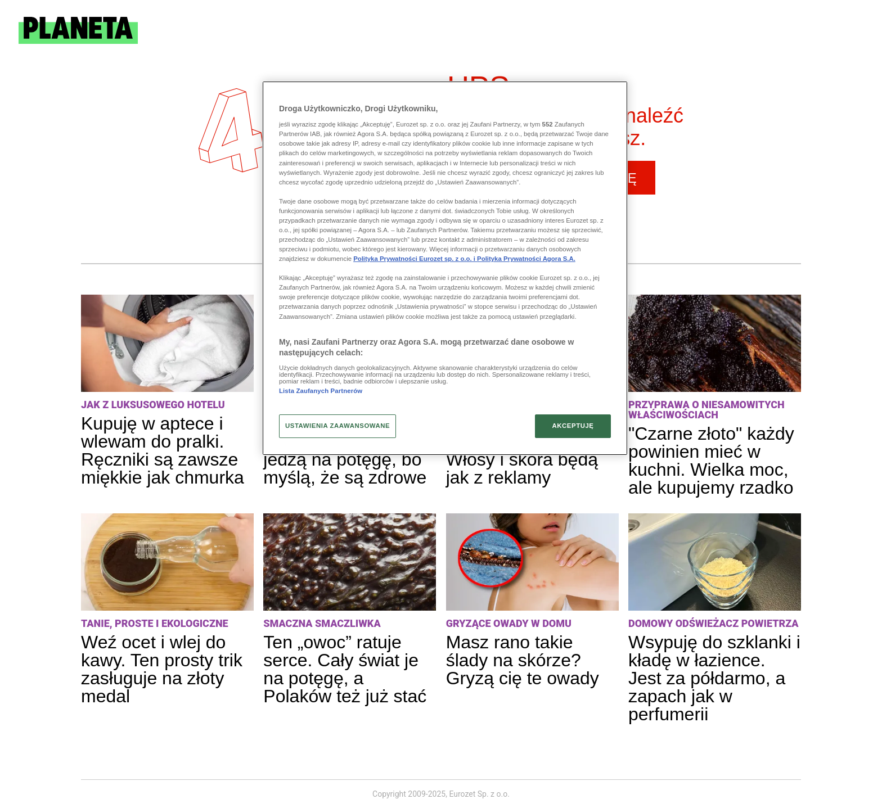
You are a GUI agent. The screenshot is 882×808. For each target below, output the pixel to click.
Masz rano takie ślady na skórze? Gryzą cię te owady (522, 660)
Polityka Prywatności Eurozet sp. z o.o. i (415, 258)
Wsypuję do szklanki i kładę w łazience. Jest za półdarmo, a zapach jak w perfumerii (714, 678)
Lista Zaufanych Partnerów (320, 390)
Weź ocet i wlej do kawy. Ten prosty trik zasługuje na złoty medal (161, 669)
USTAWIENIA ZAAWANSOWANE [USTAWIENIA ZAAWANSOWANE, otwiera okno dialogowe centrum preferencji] (337, 425)
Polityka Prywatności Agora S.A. (526, 258)
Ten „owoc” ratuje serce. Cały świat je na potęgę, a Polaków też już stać (344, 669)
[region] (445, 268)
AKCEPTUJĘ (572, 425)
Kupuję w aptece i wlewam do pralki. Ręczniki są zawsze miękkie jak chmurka (162, 450)
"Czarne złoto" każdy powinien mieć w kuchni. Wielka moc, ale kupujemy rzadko (711, 460)
